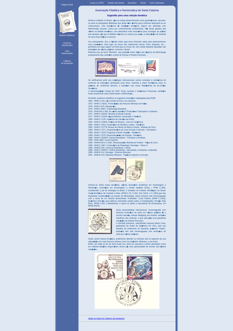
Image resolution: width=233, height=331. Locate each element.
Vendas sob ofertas (116, 3)
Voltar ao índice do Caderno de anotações (106, 318)
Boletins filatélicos (67, 34)
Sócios (143, 3)
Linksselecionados (67, 52)
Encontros (132, 3)
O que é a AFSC (97, 3)
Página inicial (67, 5)
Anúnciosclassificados (67, 44)
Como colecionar (157, 3)
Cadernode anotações (67, 62)
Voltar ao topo (67, 327)
